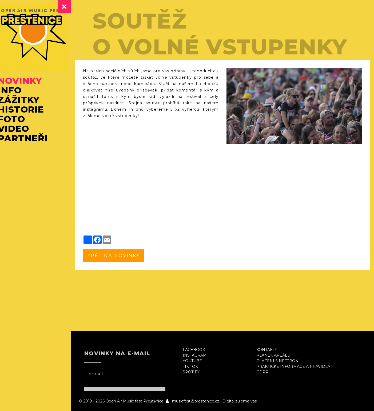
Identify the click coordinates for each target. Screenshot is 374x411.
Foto (19, 120)
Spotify (197, 372)
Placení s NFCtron (281, 360)
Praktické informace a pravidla (297, 366)
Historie (29, 110)
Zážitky (27, 100)
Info (18, 91)
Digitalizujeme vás (249, 401)
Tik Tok (196, 366)
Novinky (28, 81)
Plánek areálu (277, 355)
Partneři (31, 139)
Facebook (200, 349)
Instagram (201, 355)
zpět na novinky (123, 255)
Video (21, 129)
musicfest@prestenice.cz (204, 401)
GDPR (266, 372)
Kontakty (270, 349)
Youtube (198, 360)
